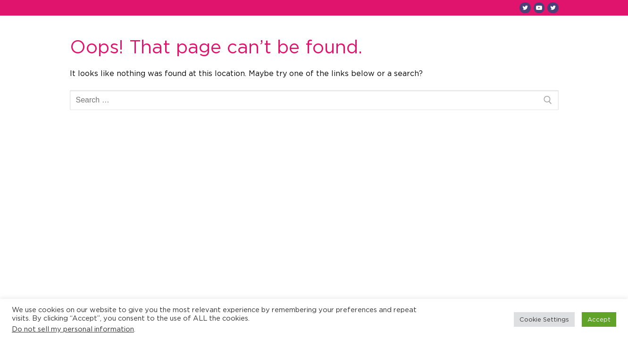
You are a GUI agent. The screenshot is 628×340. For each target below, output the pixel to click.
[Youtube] (539, 7)
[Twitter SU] (524, 7)
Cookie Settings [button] (544, 319)
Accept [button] (599, 319)
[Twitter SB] (552, 7)
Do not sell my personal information (73, 328)
